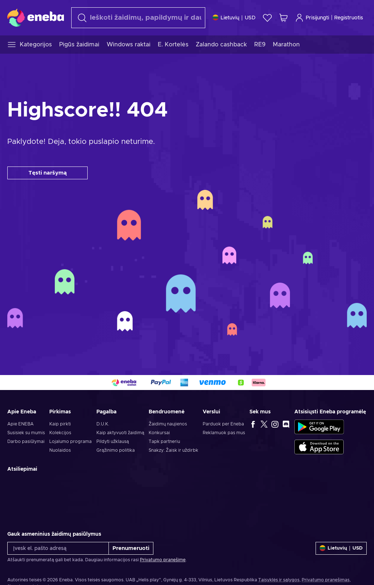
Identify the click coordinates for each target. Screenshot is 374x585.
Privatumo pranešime (163, 560)
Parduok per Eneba (223, 424)
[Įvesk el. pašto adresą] (58, 548)
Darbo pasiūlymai (26, 441)
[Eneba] (35, 17)
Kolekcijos (60, 433)
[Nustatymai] (234, 17)
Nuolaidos (60, 450)
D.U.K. (102, 424)
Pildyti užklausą (112, 441)
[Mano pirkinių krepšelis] (283, 17)
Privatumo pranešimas (326, 580)
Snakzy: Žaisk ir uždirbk (173, 450)
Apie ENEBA (20, 424)
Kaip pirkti (60, 424)
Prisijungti (312, 17)
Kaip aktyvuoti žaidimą (120, 433)
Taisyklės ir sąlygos (278, 580)
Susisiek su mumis (26, 433)
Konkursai (159, 433)
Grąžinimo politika (115, 450)
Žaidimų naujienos (168, 424)
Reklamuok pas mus (224, 433)
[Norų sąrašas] (267, 17)
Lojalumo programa (70, 441)
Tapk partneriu (164, 441)
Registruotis (348, 17)
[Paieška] (138, 18)
